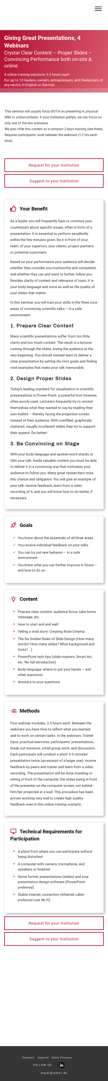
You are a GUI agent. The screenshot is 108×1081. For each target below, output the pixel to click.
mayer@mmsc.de (54, 1072)
